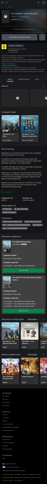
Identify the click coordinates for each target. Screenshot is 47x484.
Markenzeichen (18, 477)
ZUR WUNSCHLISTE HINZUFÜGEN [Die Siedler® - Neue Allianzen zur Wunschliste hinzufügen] (19, 37)
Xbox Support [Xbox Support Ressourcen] (5, 417)
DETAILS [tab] (10, 79)
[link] (10, 128)
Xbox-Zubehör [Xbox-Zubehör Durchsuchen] (5, 405)
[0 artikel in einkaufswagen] (39, 2)
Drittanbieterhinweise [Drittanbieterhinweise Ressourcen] (7, 430)
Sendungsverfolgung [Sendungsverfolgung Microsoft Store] (7, 449)
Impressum (24, 474)
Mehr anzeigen (7, 192)
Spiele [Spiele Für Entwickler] (3, 458)
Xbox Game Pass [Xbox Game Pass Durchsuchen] (6, 402)
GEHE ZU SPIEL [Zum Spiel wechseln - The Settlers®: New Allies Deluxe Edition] (23, 311)
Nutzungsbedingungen (7, 477)
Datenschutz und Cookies (34, 474)
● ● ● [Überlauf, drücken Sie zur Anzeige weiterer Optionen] (42, 37)
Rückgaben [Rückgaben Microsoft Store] (5, 445)
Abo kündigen (17, 474)
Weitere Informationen (9, 63)
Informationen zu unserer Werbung (31, 477)
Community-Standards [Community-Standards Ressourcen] (7, 424)
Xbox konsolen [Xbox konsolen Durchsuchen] (5, 396)
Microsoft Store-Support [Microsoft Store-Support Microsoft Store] (8, 442)
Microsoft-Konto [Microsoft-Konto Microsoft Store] (6, 439)
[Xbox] (5, 7)
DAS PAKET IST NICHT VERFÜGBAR (23, 29)
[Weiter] (43, 86)
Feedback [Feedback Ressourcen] (4, 421)
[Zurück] (39, 86)
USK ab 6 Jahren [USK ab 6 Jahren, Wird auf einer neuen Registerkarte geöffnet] (16, 46)
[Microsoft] (23, 1)
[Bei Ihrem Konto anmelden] (43, 2)
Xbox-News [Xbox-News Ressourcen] (5, 414)
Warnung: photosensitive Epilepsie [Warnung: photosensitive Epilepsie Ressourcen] (10, 427)
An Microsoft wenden (7, 474)
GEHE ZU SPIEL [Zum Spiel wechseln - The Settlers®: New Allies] (23, 270)
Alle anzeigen (32, 319)
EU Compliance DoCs (7, 480)
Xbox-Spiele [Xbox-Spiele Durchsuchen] (5, 399)
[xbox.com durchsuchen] (7, 2)
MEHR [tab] (37, 79)
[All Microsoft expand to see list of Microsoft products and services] (2, 2)
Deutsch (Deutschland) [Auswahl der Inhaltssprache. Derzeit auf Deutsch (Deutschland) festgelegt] (10, 463)
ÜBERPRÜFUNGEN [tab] (23, 79)
